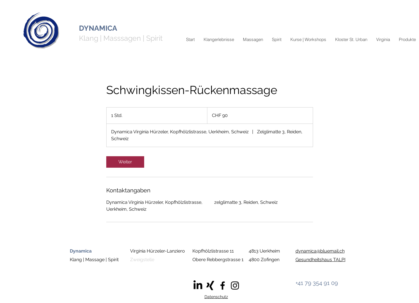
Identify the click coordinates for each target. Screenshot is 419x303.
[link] (125, 162)
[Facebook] (222, 285)
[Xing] (210, 285)
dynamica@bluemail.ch (320, 251)
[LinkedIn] (197, 285)
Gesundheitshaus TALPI (320, 259)
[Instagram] (234, 285)
